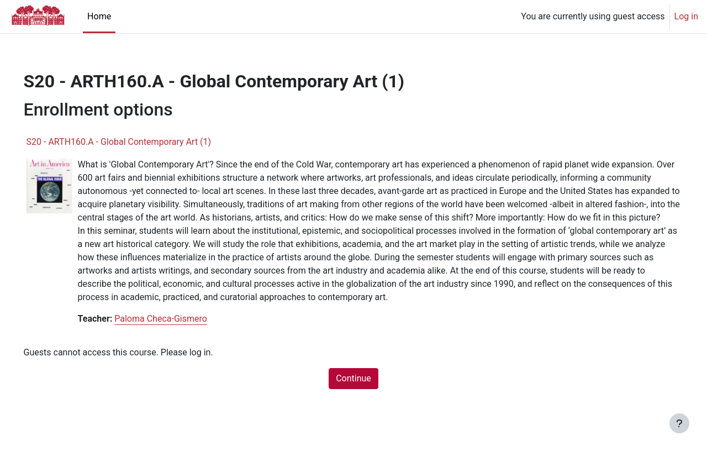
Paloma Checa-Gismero (176, 332)
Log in (686, 16)
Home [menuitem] (99, 16)
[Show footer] (679, 423)
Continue (353, 391)
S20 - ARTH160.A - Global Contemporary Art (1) (134, 142)
